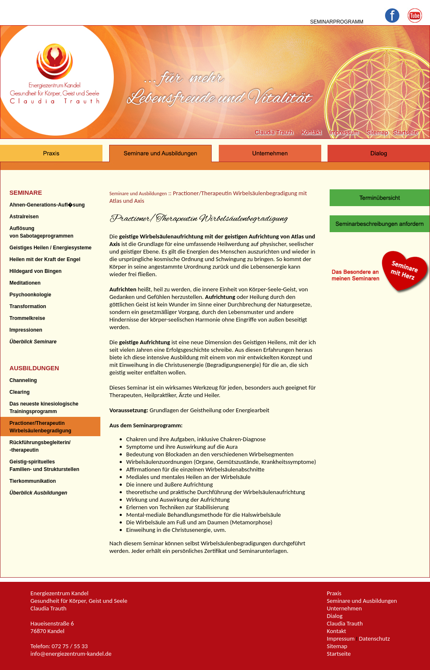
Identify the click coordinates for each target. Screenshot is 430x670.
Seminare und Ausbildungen (138, 193)
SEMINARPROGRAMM (336, 22)
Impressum (340, 638)
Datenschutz (374, 638)
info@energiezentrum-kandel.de (71, 653)
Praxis (334, 593)
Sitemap (337, 646)
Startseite (339, 653)
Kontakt (336, 631)
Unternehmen (344, 608)
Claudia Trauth (345, 623)
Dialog (334, 616)
